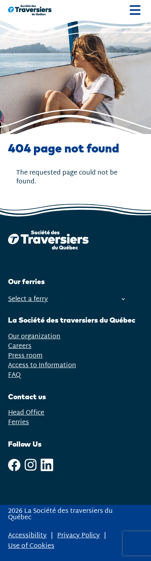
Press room (25, 356)
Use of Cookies (31, 546)
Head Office (26, 413)
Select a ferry (66, 299)
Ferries (18, 422)
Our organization (34, 336)
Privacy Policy (78, 536)
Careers (19, 346)
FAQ (14, 375)
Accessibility (27, 536)
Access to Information (42, 365)
